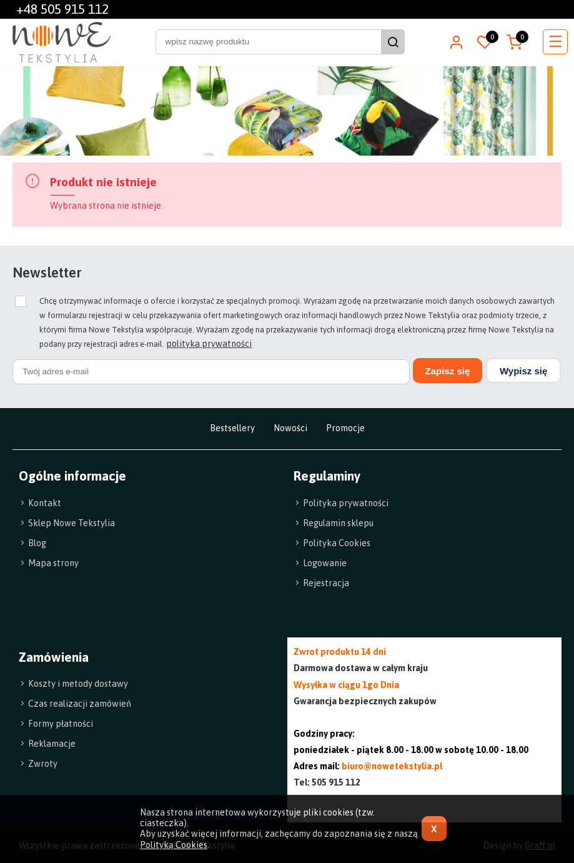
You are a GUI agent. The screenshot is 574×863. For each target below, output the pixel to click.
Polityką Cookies (173, 845)
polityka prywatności (209, 344)
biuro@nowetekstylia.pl (392, 766)
